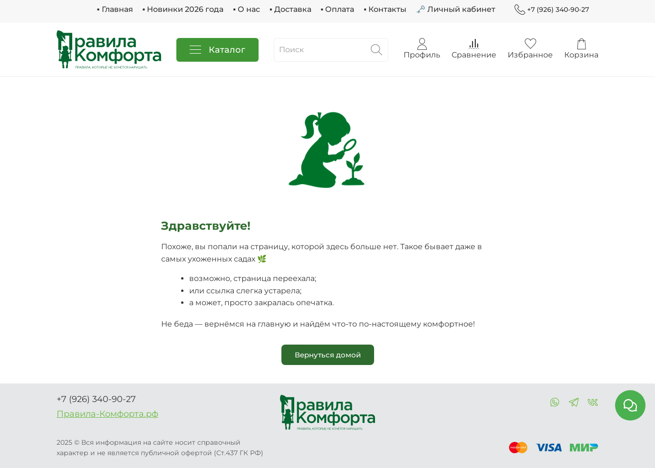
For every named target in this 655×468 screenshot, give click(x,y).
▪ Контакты (385, 9)
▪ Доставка (290, 9)
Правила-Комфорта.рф (107, 414)
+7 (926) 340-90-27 (551, 10)
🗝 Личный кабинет (455, 9)
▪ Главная (115, 9)
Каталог (217, 50)
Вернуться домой (328, 354)
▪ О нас (246, 9)
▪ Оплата (338, 9)
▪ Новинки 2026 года (183, 9)
